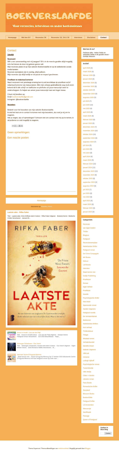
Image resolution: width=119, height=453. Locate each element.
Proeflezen (87, 279)
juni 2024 (86, 149)
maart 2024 (87, 160)
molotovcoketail (63, 448)
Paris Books (87, 383)
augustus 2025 (88, 97)
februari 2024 (88, 164)
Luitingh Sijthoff (88, 360)
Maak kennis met (89, 272)
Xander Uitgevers (89, 309)
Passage (86, 416)
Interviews (78, 37)
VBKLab (86, 353)
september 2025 (89, 94)
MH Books (87, 257)
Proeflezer (86, 290)
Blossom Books (88, 394)
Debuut (85, 261)
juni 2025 (86, 105)
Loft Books (87, 265)
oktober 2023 (88, 178)
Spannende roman (89, 305)
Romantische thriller (90, 386)
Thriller (85, 231)
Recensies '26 (40, 37)
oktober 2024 (88, 134)
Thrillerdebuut (88, 331)
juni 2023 (86, 193)
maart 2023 (87, 204)
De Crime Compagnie (91, 254)
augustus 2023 (88, 186)
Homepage (12, 37)
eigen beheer (88, 287)
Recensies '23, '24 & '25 (60, 37)
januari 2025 (87, 123)
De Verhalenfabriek (90, 316)
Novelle (85, 294)
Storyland (86, 390)
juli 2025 (86, 101)
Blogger (87, 448)
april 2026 (86, 68)
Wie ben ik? (26, 37)
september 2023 (89, 182)
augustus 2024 (88, 142)
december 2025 (88, 83)
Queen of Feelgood (90, 420)
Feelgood (86, 239)
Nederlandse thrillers (90, 324)
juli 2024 (86, 145)
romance (86, 357)
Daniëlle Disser (88, 346)
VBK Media (87, 372)
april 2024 (86, 156)
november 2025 (88, 86)
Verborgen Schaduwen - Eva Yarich (29, 343)
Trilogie (85, 335)
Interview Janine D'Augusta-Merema (29, 354)
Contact (103, 37)
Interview (86, 268)
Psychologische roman (91, 364)
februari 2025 (88, 119)
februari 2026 (88, 75)
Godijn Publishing (89, 276)
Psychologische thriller (91, 298)
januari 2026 (87, 79)
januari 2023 (87, 212)
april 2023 (86, 201)
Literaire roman (88, 379)
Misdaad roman (88, 338)
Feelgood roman (89, 250)
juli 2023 (86, 190)
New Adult (86, 302)
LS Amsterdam (88, 405)
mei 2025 (86, 108)
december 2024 (88, 127)
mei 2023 (86, 197)
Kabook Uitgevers (89, 349)
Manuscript (87, 409)
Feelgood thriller (89, 401)
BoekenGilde (87, 397)
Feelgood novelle (89, 313)
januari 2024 (87, 167)
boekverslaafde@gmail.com (22, 97)
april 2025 (86, 112)
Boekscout (87, 320)
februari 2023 (88, 208)
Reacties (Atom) (46, 206)
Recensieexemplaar (90, 243)
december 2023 (88, 171)
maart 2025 (87, 116)
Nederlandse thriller (90, 246)
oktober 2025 (88, 90)
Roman (85, 283)
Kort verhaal (87, 327)
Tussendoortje (88, 368)
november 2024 (88, 131)
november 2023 (88, 175)
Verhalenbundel (88, 342)
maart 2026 (87, 71)
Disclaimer (91, 37)
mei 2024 (86, 153)
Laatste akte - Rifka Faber (18, 212)
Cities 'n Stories (88, 375)
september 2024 (89, 138)
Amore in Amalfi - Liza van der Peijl (28, 332)
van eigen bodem (89, 228)
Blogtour (86, 235)
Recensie (86, 224)
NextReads (87, 412)
